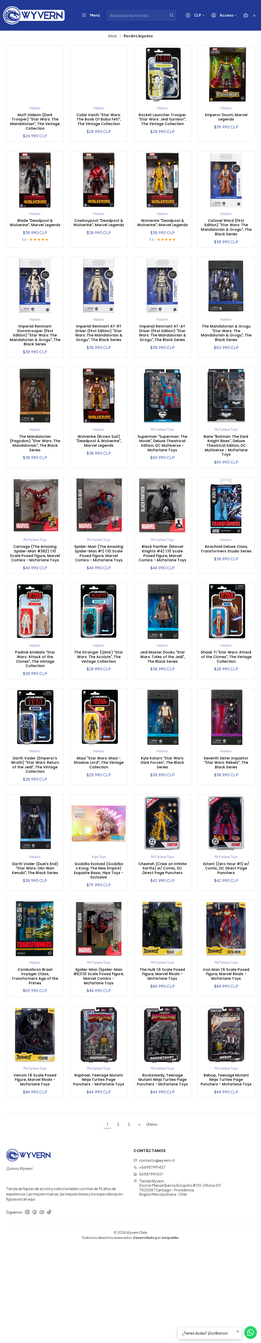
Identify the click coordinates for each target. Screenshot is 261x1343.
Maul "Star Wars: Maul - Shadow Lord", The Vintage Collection (98, 822)
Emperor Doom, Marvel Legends (226, 118)
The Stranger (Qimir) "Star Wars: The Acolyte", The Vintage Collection (98, 714)
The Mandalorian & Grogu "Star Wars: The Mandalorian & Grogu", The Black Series (226, 352)
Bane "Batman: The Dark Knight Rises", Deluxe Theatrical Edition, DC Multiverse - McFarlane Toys (226, 474)
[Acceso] (223, 15)
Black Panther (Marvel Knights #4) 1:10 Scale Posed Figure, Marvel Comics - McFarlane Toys (162, 596)
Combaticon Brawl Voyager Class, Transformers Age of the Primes (35, 1056)
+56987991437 (149, 1264)
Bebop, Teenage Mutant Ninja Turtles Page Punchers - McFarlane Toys (226, 1172)
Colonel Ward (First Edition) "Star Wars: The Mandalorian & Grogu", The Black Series (226, 237)
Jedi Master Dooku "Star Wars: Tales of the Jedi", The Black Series (162, 714)
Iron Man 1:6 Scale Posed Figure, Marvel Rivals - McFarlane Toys (226, 1056)
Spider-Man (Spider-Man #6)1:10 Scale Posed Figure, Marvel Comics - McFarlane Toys (99, 1059)
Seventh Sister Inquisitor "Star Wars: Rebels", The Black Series (226, 824)
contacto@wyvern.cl (154, 1257)
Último (152, 1221)
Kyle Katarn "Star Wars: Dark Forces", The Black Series (162, 822)
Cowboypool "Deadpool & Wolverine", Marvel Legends (98, 234)
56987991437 (148, 1271)
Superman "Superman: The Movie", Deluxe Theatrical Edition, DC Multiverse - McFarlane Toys (162, 477)
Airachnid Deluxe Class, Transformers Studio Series (226, 590)
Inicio (112, 36)
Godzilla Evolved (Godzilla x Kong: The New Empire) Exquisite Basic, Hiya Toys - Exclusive (99, 943)
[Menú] (89, 15)
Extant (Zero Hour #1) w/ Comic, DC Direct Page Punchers (226, 938)
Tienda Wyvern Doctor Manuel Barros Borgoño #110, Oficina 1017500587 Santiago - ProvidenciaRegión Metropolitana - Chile (177, 1285)
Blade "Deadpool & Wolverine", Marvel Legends (35, 231)
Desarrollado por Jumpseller (156, 1334)
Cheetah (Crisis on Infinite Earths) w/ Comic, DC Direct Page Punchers (162, 940)
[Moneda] (194, 15)
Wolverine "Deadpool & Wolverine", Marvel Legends (162, 231)
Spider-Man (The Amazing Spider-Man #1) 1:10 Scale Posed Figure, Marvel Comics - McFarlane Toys (99, 596)
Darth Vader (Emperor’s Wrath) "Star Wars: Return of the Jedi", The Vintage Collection (35, 827)
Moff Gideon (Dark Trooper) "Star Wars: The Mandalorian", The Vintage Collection (35, 124)
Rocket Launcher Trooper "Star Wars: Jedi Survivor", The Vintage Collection (162, 124)
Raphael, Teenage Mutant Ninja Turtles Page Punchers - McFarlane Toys (99, 1172)
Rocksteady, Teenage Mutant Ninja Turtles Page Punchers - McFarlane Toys (162, 1172)
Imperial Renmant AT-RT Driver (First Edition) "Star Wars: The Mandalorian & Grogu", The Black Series (98, 355)
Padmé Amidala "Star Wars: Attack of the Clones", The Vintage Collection (34, 714)
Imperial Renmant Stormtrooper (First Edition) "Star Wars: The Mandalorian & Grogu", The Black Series (35, 355)
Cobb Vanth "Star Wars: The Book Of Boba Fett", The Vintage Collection (98, 124)
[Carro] (249, 15)
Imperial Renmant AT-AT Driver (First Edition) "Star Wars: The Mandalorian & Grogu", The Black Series (162, 355)
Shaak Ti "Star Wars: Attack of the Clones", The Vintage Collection (226, 714)
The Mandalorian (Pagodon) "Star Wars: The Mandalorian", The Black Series (35, 474)
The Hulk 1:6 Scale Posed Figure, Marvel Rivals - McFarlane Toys (162, 1056)
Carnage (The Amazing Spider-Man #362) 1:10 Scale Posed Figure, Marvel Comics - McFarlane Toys (35, 599)
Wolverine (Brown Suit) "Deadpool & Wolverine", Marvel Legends (98, 471)
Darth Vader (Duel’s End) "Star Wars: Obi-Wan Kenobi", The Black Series (34, 940)
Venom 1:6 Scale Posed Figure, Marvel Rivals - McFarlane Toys (35, 1172)
